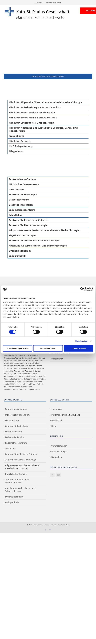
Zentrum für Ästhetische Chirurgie (21, 454)
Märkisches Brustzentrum (17, 414)
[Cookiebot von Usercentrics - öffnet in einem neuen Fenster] (82, 289)
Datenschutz (64, 525)
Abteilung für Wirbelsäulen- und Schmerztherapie (20, 489)
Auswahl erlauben (48, 348)
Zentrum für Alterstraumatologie (20, 459)
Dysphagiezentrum (14, 496)
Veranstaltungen (59, 445)
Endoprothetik (12, 502)
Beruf (53, 426)
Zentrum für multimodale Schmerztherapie (17, 481)
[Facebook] (52, 475)
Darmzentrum (12, 420)
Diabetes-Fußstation (14, 437)
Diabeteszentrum (13, 431)
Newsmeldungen (59, 451)
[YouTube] (58, 475)
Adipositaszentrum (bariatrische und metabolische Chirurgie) (22, 467)
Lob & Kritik (56, 420)
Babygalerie (56, 457)
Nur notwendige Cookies (18, 348)
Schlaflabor (10, 448)
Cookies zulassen (78, 348)
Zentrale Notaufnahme (16, 409)
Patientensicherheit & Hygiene (65, 414)
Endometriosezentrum (16, 443)
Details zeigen (81, 341)
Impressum (55, 525)
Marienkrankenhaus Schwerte (38, 525)
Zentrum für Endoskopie (16, 426)
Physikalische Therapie (16, 474)
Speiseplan (56, 409)
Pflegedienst (57, 358)
